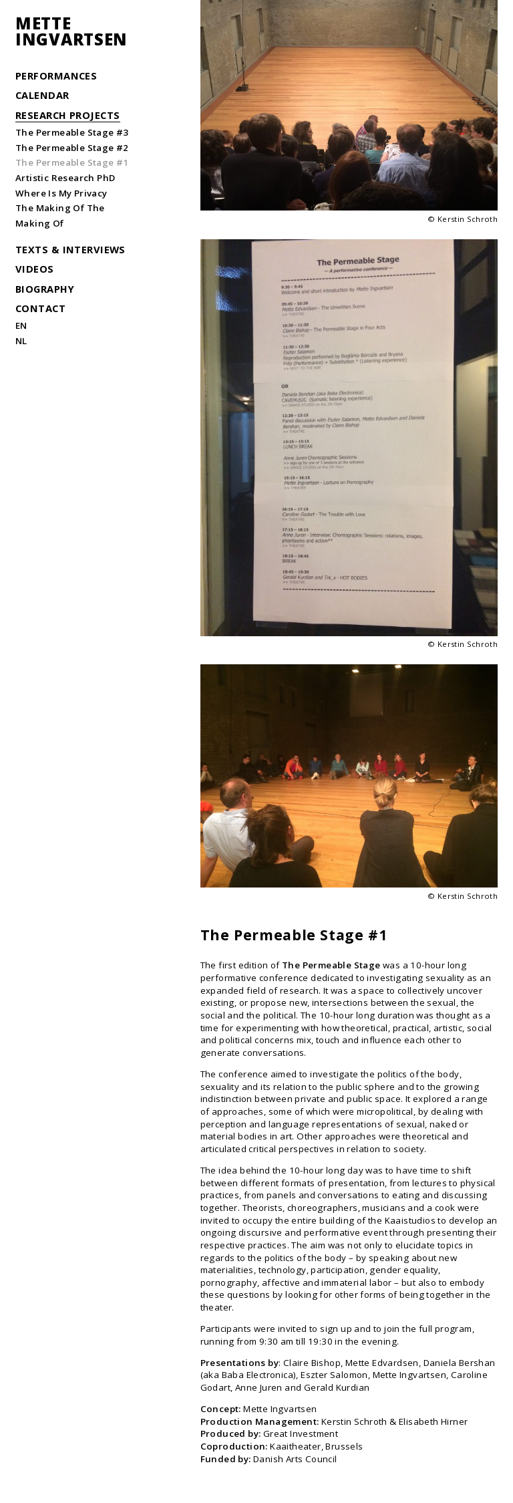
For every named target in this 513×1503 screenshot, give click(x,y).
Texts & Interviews (70, 249)
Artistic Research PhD (65, 178)
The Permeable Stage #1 (72, 162)
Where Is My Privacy (61, 193)
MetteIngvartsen (71, 31)
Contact (40, 308)
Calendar (42, 95)
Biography (44, 288)
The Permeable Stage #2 (72, 148)
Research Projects (67, 115)
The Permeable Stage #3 (72, 132)
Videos (34, 268)
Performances (56, 75)
